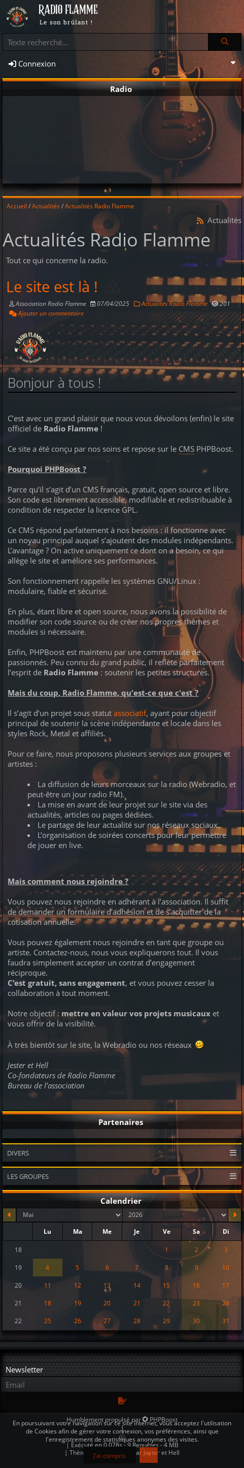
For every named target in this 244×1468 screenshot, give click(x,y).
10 (225, 1267)
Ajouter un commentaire (46, 313)
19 (77, 1303)
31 (225, 1321)
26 (77, 1321)
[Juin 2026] (234, 1215)
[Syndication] (200, 220)
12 (77, 1285)
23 (196, 1303)
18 (47, 1303)
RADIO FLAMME (68, 10)
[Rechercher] (224, 42)
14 (137, 1285)
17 (225, 1285)
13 (107, 1285)
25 (47, 1321)
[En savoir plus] (149, 1455)
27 (107, 1321)
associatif (130, 713)
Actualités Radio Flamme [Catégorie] (170, 303)
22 (166, 1303)
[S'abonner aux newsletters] (122, 1401)
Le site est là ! (52, 286)
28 (137, 1321)
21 (137, 1303)
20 (107, 1303)
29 (166, 1321)
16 (196, 1285)
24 (225, 1303)
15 (166, 1285)
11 (47, 1285)
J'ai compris (109, 1455)
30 (196, 1321)
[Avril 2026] (9, 1215)
